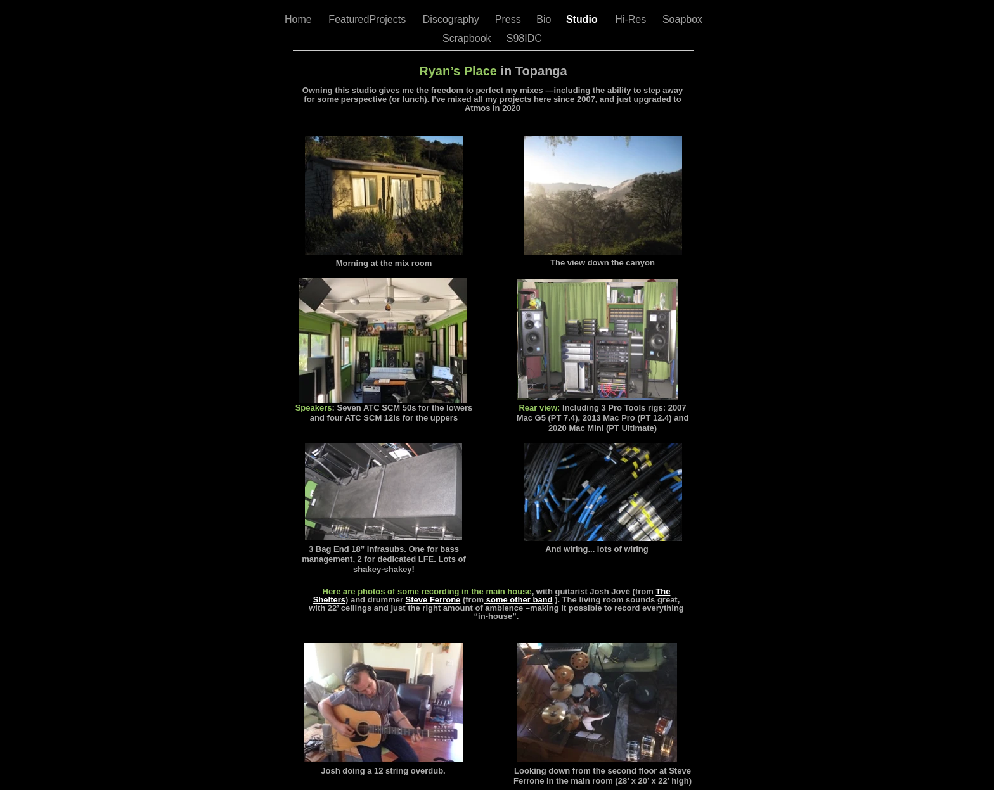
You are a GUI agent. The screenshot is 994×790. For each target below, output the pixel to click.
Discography (452, 19)
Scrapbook (468, 38)
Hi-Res (632, 19)
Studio (583, 19)
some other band (518, 599)
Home (299, 19)
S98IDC (526, 38)
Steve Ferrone (433, 599)
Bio (545, 19)
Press (509, 19)
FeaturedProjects (368, 19)
